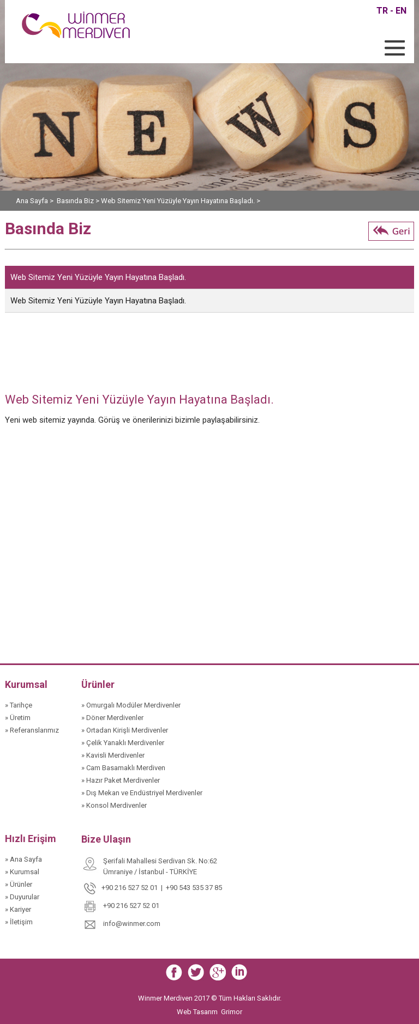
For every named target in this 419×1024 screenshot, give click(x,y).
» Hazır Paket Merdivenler (120, 780)
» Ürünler (18, 884)
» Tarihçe (18, 705)
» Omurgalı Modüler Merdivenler (131, 705)
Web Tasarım (198, 1012)
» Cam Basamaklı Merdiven (123, 768)
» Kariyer (18, 909)
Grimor (231, 1012)
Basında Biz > (79, 201)
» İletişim (19, 922)
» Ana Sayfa (23, 859)
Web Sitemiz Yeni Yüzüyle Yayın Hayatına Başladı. (98, 277)
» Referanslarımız (32, 730)
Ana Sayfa (33, 201)
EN (401, 10)
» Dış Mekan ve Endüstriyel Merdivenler (141, 793)
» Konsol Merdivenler (114, 805)
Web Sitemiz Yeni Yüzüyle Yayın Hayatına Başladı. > (180, 201)
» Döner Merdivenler (112, 718)
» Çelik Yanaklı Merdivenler (122, 743)
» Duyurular (22, 897)
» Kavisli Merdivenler (113, 755)
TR (382, 10)
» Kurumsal (22, 872)
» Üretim (18, 718)
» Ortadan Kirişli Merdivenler (124, 730)
